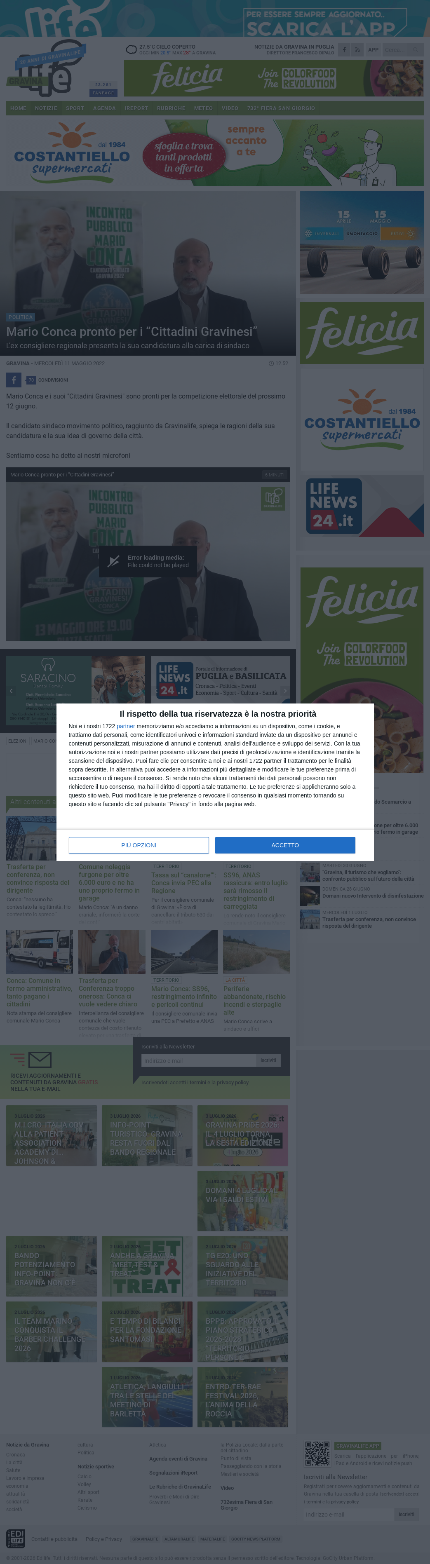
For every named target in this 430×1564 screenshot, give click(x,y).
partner (126, 726)
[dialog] (215, 782)
